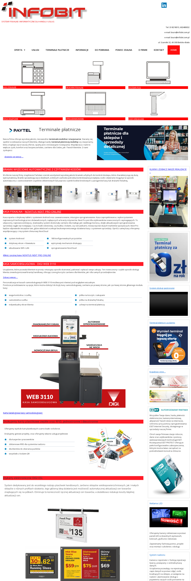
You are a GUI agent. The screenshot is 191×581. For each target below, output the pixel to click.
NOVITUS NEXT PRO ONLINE (43, 145)
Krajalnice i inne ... (158, 304)
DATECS (28, 553)
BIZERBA (52, 553)
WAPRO (74, 553)
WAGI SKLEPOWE (104, 51)
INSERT (67, 553)
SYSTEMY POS (72, 51)
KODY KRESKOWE (167, 51)
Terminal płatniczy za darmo (162, 255)
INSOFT (60, 553)
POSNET (11, 553)
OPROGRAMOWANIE (137, 51)
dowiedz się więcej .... (13, 89)
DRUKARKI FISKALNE (43, 51)
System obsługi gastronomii (162, 221)
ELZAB (4, 553)
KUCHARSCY (84, 553)
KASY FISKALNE (9, 51)
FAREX (35, 553)
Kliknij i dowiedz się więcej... (15, 381)
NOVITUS (20, 553)
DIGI (41, 553)
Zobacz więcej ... (10, 210)
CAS (46, 553)
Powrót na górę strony (11, 559)
